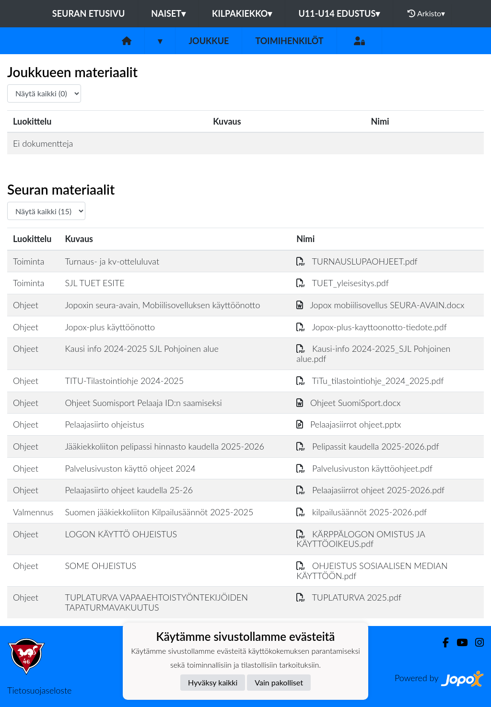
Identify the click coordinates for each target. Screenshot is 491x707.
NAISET (168, 13)
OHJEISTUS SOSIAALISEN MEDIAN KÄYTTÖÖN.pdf (371, 570)
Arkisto (426, 13)
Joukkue (208, 40)
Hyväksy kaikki (212, 682)
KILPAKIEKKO (242, 13)
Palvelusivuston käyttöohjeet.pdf (364, 468)
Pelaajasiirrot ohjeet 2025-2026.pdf (370, 490)
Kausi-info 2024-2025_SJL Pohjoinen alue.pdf (373, 353)
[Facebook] (442, 642)
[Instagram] (476, 642)
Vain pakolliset (279, 682)
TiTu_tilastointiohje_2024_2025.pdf (370, 380)
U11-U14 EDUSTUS (339, 13)
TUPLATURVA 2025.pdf (348, 597)
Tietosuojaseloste (39, 690)
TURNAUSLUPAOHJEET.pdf (356, 261)
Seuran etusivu (88, 13)
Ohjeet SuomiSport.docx (348, 402)
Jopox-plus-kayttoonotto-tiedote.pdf (371, 327)
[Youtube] (458, 642)
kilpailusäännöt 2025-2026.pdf (361, 512)
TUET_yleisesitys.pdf (342, 283)
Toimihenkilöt (289, 40)
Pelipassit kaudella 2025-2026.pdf (367, 446)
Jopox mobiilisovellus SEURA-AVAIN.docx (380, 305)
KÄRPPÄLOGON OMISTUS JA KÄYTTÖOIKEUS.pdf (360, 539)
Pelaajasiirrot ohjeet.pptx (348, 424)
